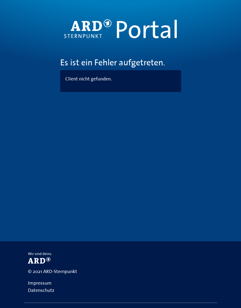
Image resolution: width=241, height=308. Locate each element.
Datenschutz (41, 290)
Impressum (40, 283)
